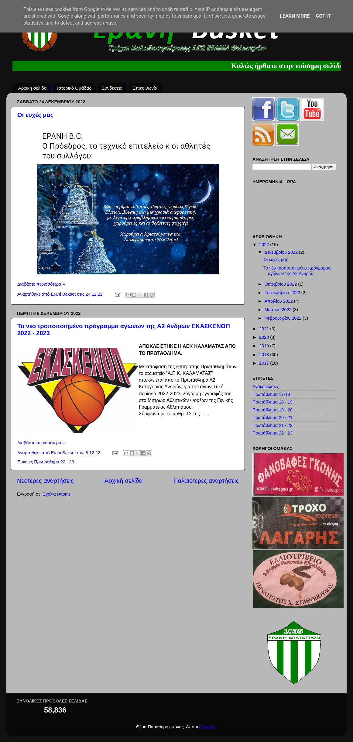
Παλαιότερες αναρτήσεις (206, 480)
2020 (264, 337)
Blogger (208, 726)
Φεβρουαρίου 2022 (284, 318)
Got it (323, 16)
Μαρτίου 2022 (279, 309)
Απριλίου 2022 (279, 301)
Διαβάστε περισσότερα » (41, 284)
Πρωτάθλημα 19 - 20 (272, 409)
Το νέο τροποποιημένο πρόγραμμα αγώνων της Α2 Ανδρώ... (297, 271)
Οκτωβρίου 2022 (281, 284)
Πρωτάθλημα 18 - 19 (272, 402)
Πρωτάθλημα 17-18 (271, 394)
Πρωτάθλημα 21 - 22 (272, 425)
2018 (264, 354)
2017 (264, 363)
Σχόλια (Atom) (56, 494)
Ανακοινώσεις (265, 386)
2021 (264, 328)
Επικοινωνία (145, 88)
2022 (264, 244)
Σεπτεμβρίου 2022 (283, 292)
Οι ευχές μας (35, 115)
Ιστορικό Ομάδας (74, 88)
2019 (264, 345)
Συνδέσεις (112, 88)
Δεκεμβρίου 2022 (282, 252)
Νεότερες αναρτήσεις (45, 480)
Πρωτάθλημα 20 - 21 (272, 417)
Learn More (295, 16)
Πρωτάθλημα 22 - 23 (54, 461)
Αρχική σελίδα (32, 88)
